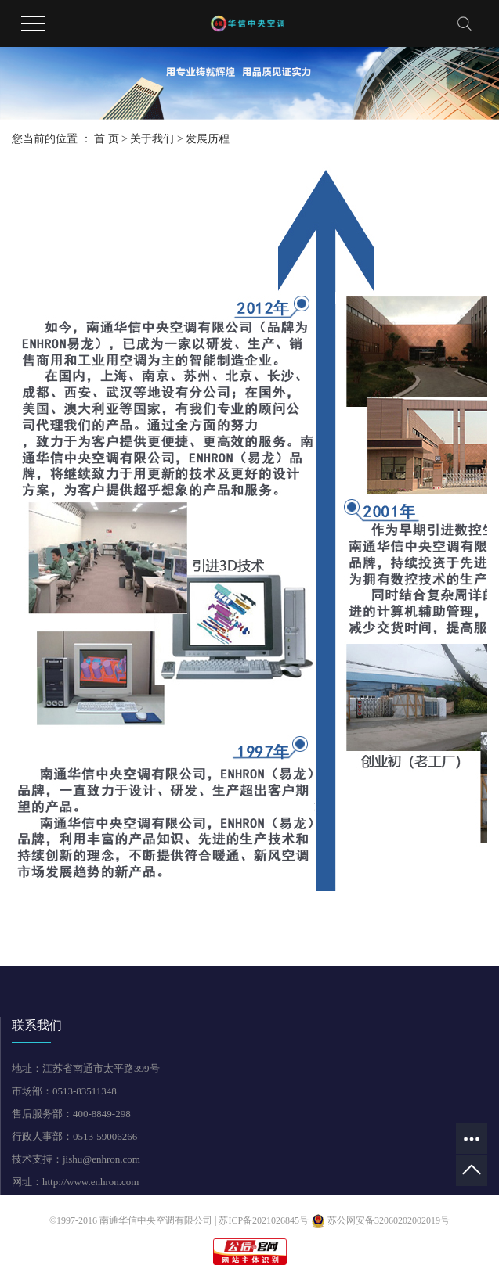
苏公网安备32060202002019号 (380, 1220)
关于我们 (152, 139)
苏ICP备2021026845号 (264, 1220)
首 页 (106, 139)
